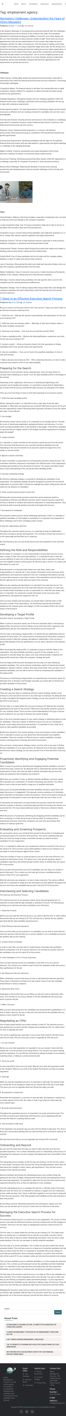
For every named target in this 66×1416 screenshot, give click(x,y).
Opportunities (57, 4)
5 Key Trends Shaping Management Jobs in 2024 (25, 1339)
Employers (45, 4)
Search (7, 1309)
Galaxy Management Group (32, 1407)
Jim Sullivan (28, 26)
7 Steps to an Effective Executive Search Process (31, 298)
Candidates (33, 4)
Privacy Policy (41, 1383)
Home (16, 4)
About (23, 4)
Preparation (29, 1385)
